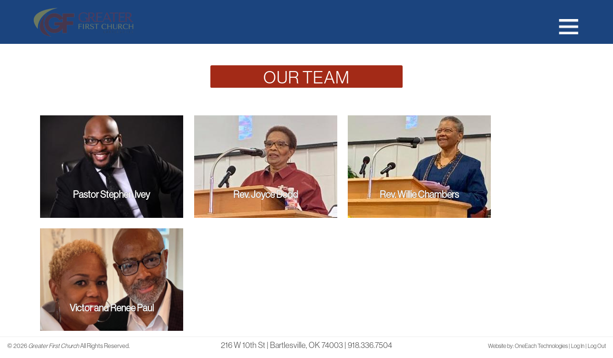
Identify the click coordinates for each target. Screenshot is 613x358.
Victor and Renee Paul (112, 308)
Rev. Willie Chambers (419, 194)
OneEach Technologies (541, 345)
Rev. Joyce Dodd (265, 194)
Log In (577, 345)
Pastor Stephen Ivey (111, 194)
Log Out (597, 345)
